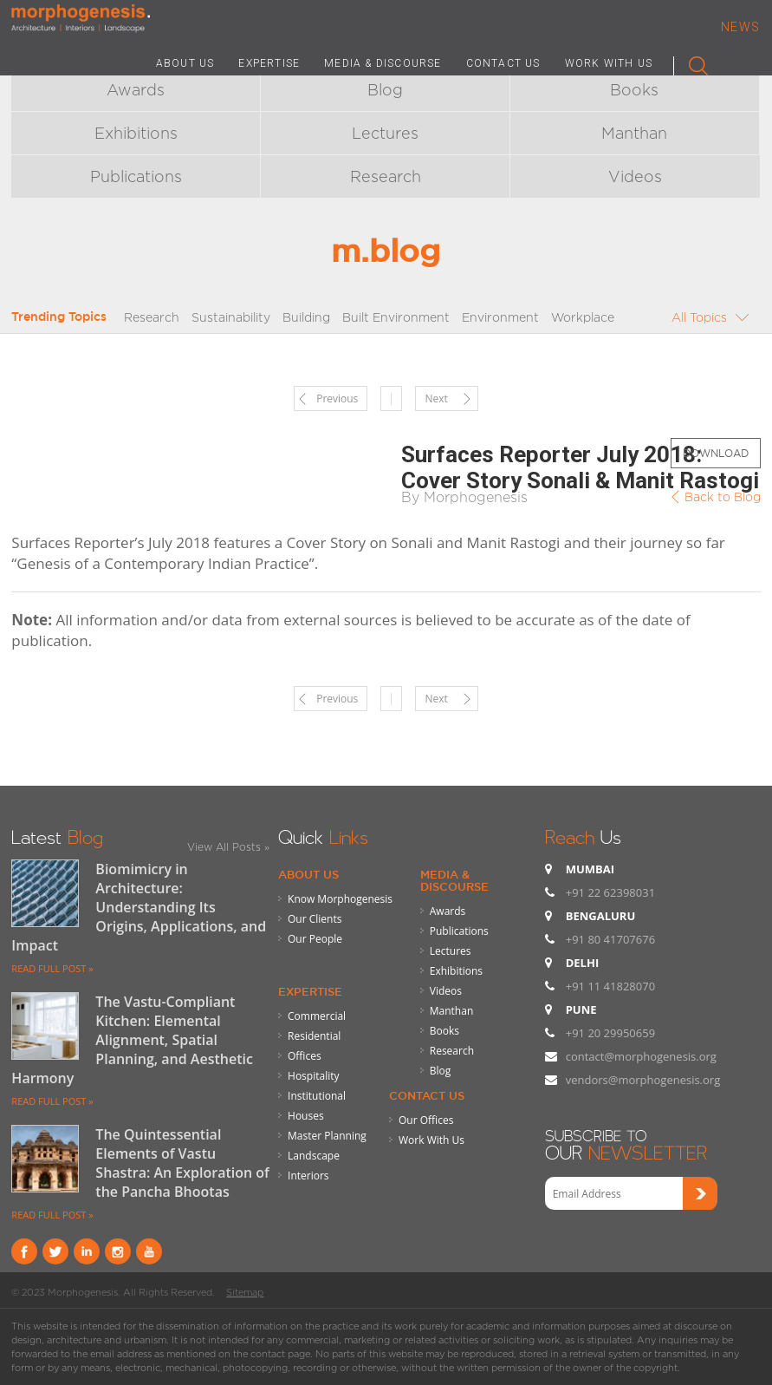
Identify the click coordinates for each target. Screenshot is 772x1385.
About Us (308, 874)
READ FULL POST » (52, 968)
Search (691, 62)
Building (306, 316)
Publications (136, 176)
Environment (500, 316)
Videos (635, 176)
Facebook (24, 1251)
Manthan (634, 133)
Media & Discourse (454, 880)
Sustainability (230, 316)
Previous (337, 398)
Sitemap (244, 1292)
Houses (306, 1115)
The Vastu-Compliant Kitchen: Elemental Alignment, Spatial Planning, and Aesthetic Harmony (132, 1040)
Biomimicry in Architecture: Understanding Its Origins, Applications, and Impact (138, 907)
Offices (304, 1056)
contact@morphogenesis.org (641, 1056)
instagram (118, 1251)
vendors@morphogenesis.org (643, 1080)
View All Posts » (228, 847)
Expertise (310, 991)
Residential (314, 1036)
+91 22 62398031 (610, 892)
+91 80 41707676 (610, 939)
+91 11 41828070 (610, 986)
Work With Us (431, 1140)
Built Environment (396, 316)
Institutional (317, 1095)
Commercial (317, 1016)
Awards (136, 90)
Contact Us (426, 1095)
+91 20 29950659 (610, 1033)
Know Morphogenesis (340, 899)
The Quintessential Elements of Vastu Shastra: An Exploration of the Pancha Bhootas (182, 1163)
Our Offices (426, 1120)
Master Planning (327, 1135)
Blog (385, 90)
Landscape (314, 1155)
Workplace (582, 316)
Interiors (308, 1175)
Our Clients (314, 918)
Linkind (87, 1251)
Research (385, 176)
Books (634, 90)
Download (716, 453)
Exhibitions (136, 133)
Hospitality (313, 1075)
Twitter (55, 1251)
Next (436, 398)
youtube (149, 1251)
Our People (315, 938)
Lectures (385, 133)
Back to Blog (722, 496)
